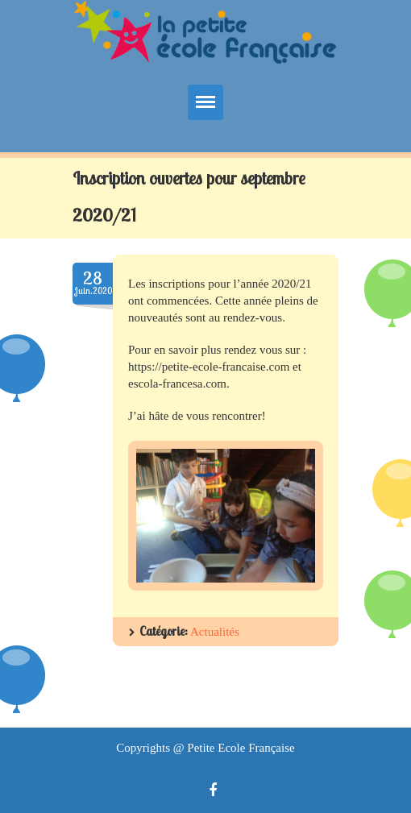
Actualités (214, 631)
